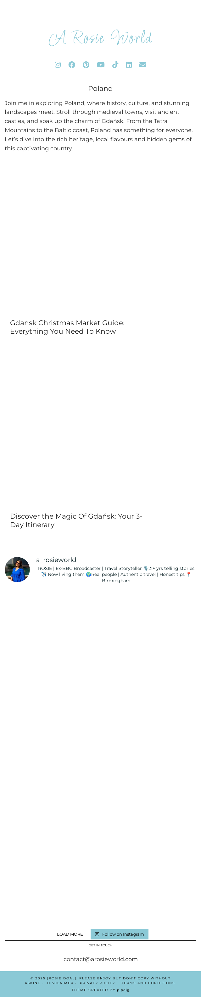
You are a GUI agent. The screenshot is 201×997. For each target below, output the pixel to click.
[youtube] (101, 65)
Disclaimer (60, 983)
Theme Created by (101, 990)
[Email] (142, 65)
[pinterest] (86, 65)
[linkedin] (129, 65)
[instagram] (58, 65)
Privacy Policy (97, 983)
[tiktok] (115, 65)
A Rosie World (100, 39)
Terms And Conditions (148, 983)
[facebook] (71, 65)
